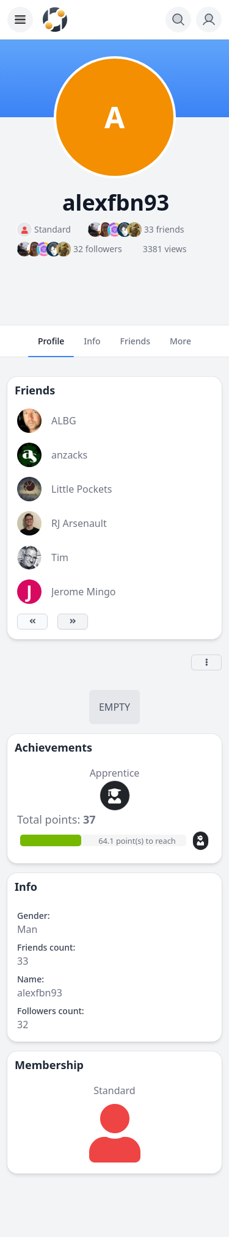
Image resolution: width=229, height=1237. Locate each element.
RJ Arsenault (79, 523)
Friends (135, 346)
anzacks (69, 455)
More (180, 346)
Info (92, 346)
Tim (59, 557)
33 (22, 961)
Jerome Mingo (83, 591)
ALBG (63, 420)
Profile (51, 346)
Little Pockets (81, 489)
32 (22, 1024)
